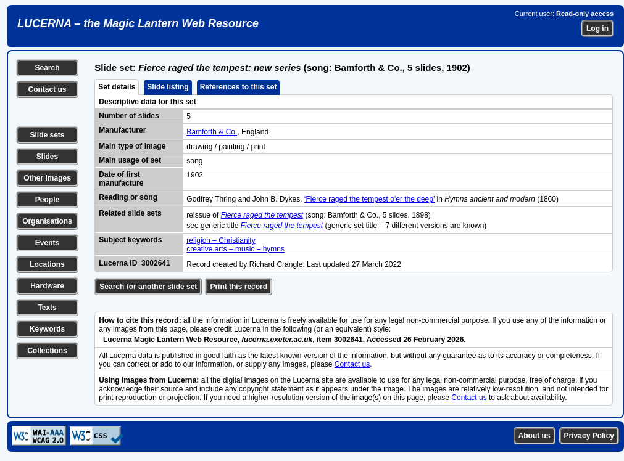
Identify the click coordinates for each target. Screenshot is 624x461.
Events (47, 243)
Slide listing (167, 87)
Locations (47, 264)
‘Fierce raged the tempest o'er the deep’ (369, 199)
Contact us (47, 89)
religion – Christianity (220, 240)
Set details (116, 87)
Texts (47, 307)
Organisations (47, 221)
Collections (47, 350)
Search (47, 67)
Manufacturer (122, 130)
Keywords (47, 329)
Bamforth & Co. (211, 132)
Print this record (238, 286)
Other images (47, 178)
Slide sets (47, 135)
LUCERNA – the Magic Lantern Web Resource (138, 23)
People (47, 199)
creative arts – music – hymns (235, 249)
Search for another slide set (148, 286)
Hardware (47, 286)
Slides (47, 156)
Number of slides (129, 116)
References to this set (238, 87)
